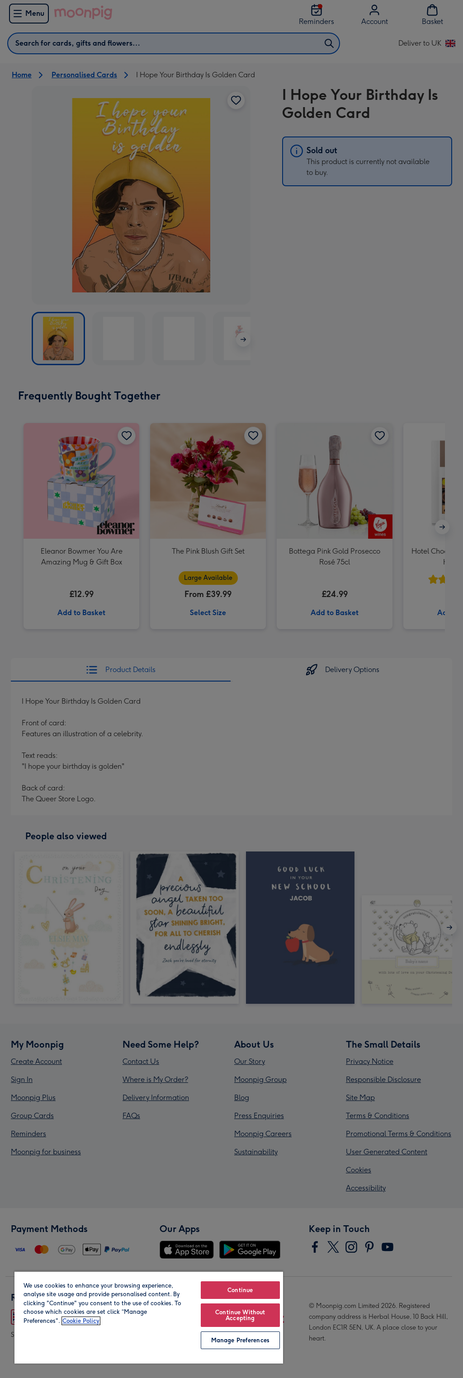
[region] (148, 1317)
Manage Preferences (240, 1340)
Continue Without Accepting (240, 1315)
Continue (240, 1290)
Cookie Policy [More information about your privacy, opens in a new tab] (80, 1320)
